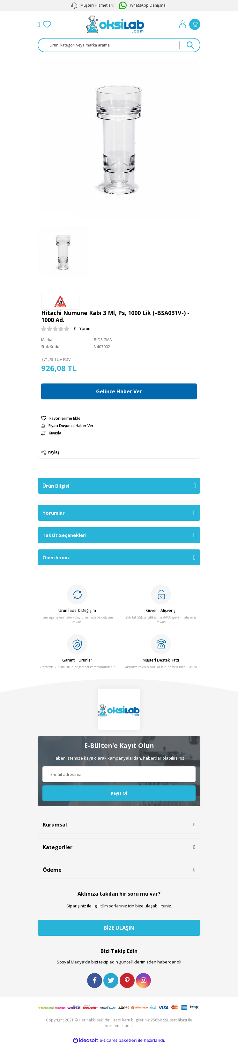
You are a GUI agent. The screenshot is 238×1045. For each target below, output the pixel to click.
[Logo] (115, 24)
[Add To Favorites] (119, 418)
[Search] (119, 45)
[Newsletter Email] (119, 774)
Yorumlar (53, 513)
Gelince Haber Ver (119, 391)
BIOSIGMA (103, 339)
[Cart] (194, 24)
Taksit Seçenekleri (64, 535)
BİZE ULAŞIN (119, 927)
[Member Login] (182, 24)
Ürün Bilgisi (55, 486)
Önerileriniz (56, 557)
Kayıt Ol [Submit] (119, 793)
